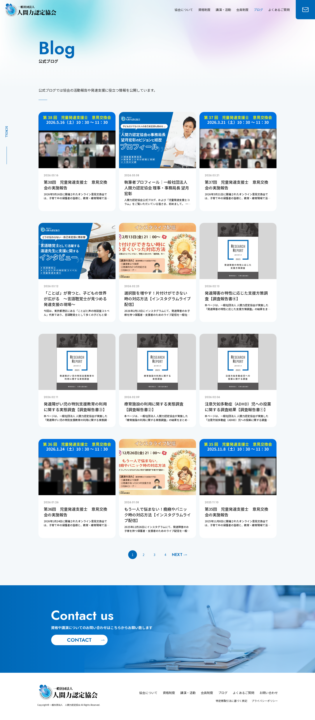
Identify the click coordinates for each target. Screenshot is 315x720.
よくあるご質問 (279, 9)
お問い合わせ (268, 692)
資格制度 (204, 9)
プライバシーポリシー (265, 701)
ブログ (258, 9)
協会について (184, 9)
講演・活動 (223, 9)
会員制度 (242, 9)
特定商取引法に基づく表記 (231, 701)
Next (177, 554)
